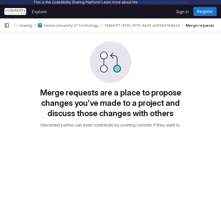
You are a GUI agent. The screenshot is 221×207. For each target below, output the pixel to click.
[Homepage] (15, 11)
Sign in (182, 11)
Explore (39, 11)
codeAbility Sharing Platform (163, 2)
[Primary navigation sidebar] (7, 25)
